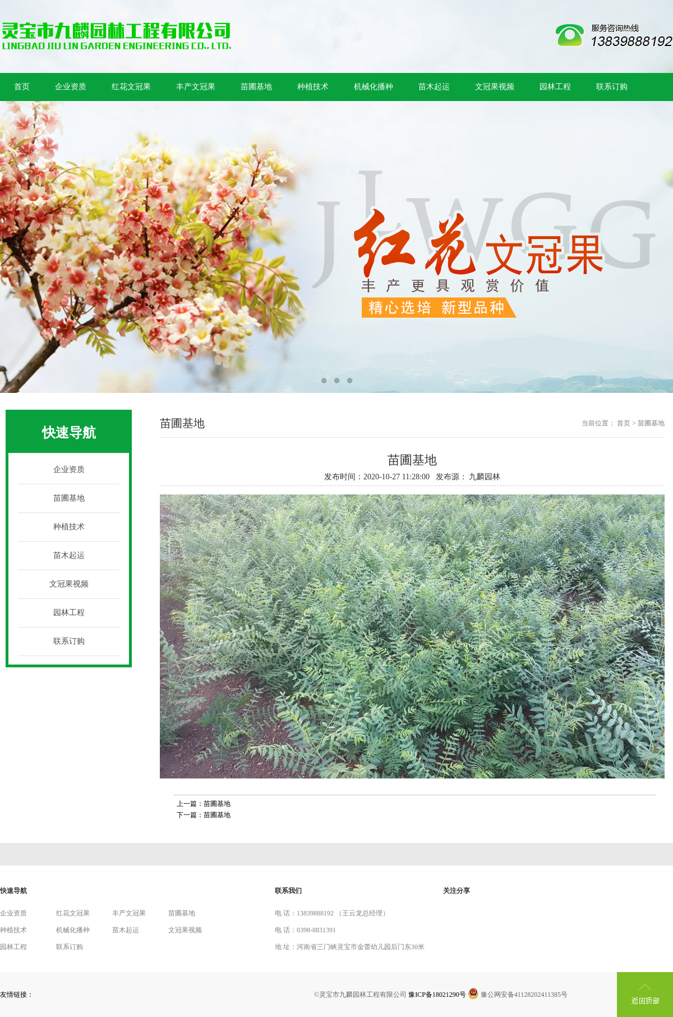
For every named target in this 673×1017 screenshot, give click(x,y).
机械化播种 (373, 87)
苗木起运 (434, 87)
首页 (22, 87)
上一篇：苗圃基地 (204, 804)
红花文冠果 (131, 87)
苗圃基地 (256, 87)
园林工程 (555, 87)
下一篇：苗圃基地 (204, 815)
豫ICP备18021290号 (437, 994)
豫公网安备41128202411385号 (518, 994)
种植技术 (313, 87)
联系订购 (612, 87)
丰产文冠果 (195, 87)
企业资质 (70, 87)
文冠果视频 (494, 87)
